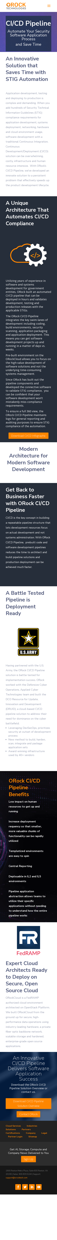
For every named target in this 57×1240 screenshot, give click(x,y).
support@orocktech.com (16, 1177)
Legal (44, 1133)
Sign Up (28, 1159)
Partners (26, 1129)
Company (30, 1133)
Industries (32, 1125)
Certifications (13, 1133)
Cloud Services (13, 1125)
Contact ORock (28, 1114)
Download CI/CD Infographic (28, 435)
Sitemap (32, 1136)
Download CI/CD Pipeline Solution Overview (28, 1103)
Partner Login (15, 1136)
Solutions (11, 1129)
